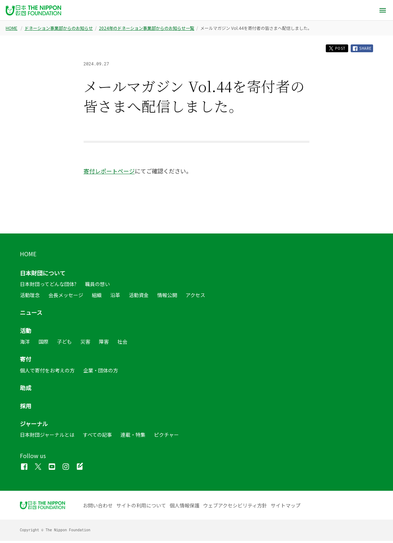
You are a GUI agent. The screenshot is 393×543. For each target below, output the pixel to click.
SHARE (360, 49)
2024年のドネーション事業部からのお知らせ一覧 (146, 28)
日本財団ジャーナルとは (47, 436)
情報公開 (167, 297)
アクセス (195, 297)
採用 (25, 408)
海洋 (25, 343)
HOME (11, 28)
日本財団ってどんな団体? (48, 286)
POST (330, 49)
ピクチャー (166, 436)
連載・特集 (133, 436)
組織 (97, 297)
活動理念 (30, 297)
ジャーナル (34, 425)
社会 (122, 343)
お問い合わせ (98, 507)
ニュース (31, 314)
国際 (43, 343)
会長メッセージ (65, 297)
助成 (25, 390)
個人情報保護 (185, 507)
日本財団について (42, 275)
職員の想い (97, 286)
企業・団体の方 (100, 372)
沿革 (115, 297)
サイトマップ (286, 507)
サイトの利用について (141, 507)
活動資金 (139, 297)
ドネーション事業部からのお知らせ (59, 28)
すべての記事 (97, 436)
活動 (25, 332)
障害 (104, 343)
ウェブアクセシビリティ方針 (235, 507)
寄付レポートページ (109, 173)
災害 (85, 343)
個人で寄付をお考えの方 (47, 372)
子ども (64, 343)
